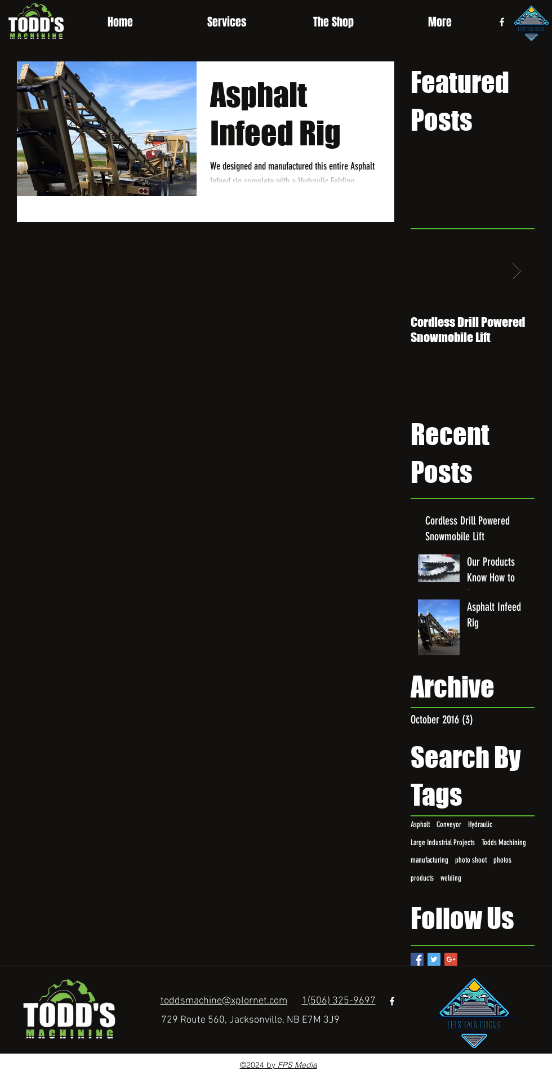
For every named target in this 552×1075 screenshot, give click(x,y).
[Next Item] (516, 270)
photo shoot (471, 860)
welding (450, 878)
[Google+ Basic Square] (450, 959)
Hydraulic (480, 824)
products (422, 878)
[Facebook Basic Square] (417, 959)
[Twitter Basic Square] (434, 959)
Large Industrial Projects (443, 842)
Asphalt (420, 824)
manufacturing (429, 860)
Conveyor (449, 824)
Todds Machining (504, 842)
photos (502, 860)
